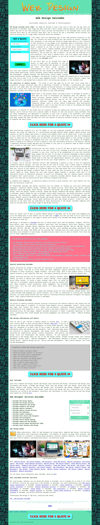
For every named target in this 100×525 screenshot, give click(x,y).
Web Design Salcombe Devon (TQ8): (22, 27)
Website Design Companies (56, 469)
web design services (51, 203)
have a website (37, 80)
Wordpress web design (37, 197)
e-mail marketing (66, 485)
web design (33, 186)
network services (36, 490)
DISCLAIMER (86, 13)
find (15, 383)
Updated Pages (23, 511)
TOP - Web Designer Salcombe (20, 498)
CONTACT (80, 13)
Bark (56, 215)
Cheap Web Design (59, 461)
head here (53, 323)
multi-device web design (74, 188)
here (57, 321)
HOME (65, 13)
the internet (32, 32)
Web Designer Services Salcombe (27, 397)
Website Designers (45, 465)
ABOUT (74, 13)
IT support (72, 487)
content (50, 172)
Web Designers (47, 461)
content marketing (42, 485)
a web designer (44, 483)
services (32, 234)
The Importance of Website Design (23, 83)
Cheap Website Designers (33, 463)
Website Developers (74, 461)
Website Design (20, 461)
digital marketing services (45, 487)
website (72, 29)
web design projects (66, 199)
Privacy (89, 511)
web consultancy (59, 488)
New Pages (16, 511)
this (11, 327)
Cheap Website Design (78, 463)
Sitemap (11, 511)
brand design (36, 488)
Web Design (14, 222)
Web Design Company (33, 461)
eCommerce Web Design (29, 465)
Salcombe (45, 58)
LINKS (69, 13)
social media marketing (62, 490)
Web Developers (58, 467)
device (50, 168)
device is (22, 174)
